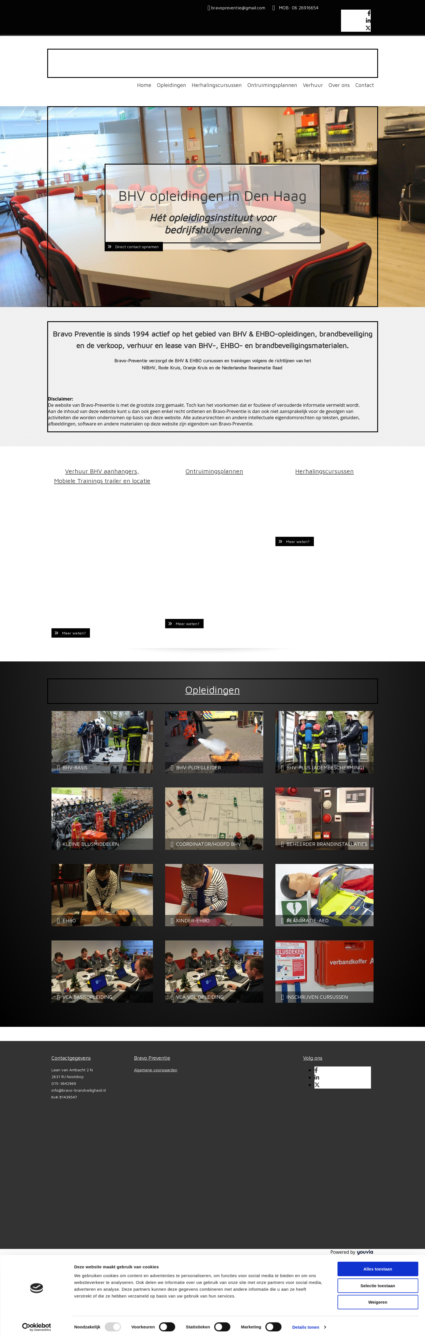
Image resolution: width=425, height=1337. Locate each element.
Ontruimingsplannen (272, 85)
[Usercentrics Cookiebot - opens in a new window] (36, 1155)
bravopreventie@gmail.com (238, 7)
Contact (364, 85)
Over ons (339, 85)
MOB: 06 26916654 (297, 7)
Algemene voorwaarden (155, 1069)
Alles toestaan (377, 1096)
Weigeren (377, 1129)
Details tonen (305, 1154)
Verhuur (313, 85)
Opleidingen (171, 85)
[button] (134, 246)
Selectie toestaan (378, 1113)
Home (144, 85)
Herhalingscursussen (217, 85)
